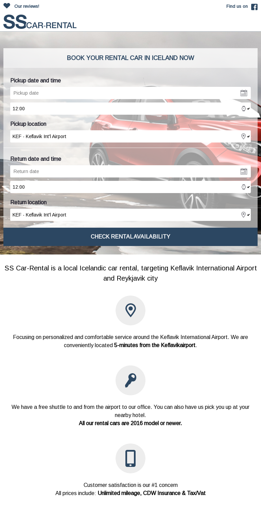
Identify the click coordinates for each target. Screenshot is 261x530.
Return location (28, 202)
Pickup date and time (35, 80)
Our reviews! (26, 6)
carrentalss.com (39, 22)
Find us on (237, 6)
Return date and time (35, 159)
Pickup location (28, 124)
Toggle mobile (252, 23)
